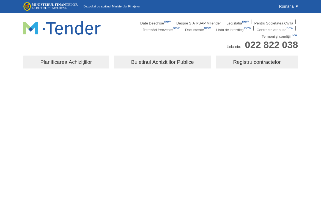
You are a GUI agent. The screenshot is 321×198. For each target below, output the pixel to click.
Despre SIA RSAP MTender (167, 22)
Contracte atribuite (243, 29)
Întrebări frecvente (276, 22)
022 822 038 (271, 39)
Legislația (203, 22)
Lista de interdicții (205, 29)
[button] (288, 6)
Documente (172, 29)
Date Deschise (127, 22)
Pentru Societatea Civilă (236, 22)
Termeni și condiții (282, 29)
